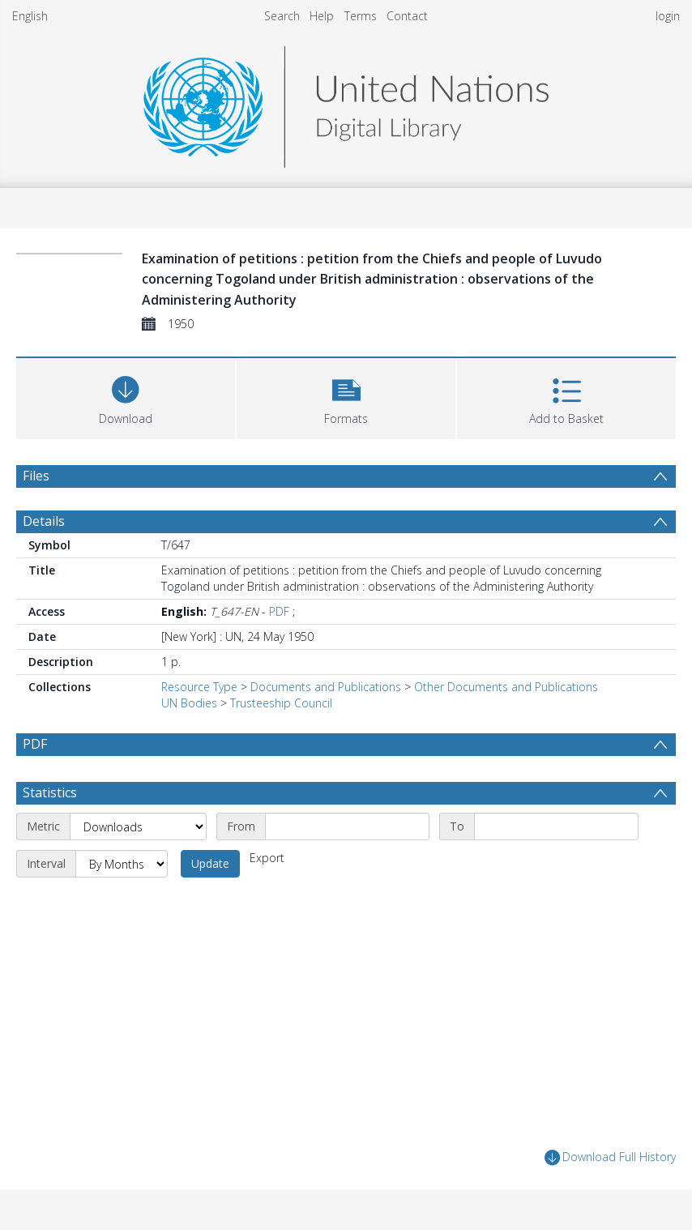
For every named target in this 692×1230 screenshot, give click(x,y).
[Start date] (347, 826)
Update (210, 863)
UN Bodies (189, 703)
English (30, 15)
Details (44, 521)
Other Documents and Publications (506, 686)
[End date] (556, 826)
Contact (407, 15)
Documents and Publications (325, 686)
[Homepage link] (346, 102)
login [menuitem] (668, 15)
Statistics (50, 792)
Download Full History (610, 1157)
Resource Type (199, 686)
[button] (346, 396)
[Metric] (138, 826)
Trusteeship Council (281, 703)
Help (322, 15)
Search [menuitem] (282, 15)
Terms (360, 15)
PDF (279, 611)
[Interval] (121, 864)
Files (36, 476)
